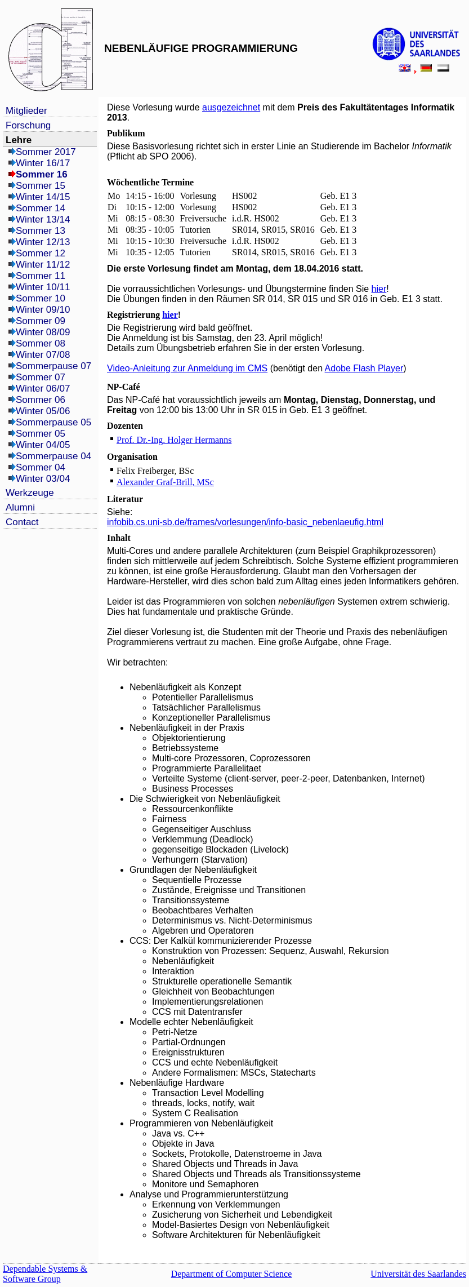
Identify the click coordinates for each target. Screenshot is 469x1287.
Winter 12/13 (43, 242)
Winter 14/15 (43, 197)
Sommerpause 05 (53, 422)
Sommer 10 (40, 298)
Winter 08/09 (43, 332)
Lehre (19, 140)
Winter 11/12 (43, 264)
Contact (22, 522)
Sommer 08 (40, 343)
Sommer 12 (40, 253)
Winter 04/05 (43, 445)
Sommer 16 (42, 174)
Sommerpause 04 (53, 456)
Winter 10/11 (43, 287)
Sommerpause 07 (53, 366)
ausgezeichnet (231, 107)
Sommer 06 (40, 399)
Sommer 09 (40, 321)
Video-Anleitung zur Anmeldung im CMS (187, 368)
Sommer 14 (40, 208)
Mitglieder (26, 110)
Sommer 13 (40, 230)
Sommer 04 (40, 467)
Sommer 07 (40, 377)
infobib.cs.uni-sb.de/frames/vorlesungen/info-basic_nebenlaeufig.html (245, 522)
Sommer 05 (40, 433)
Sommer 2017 (46, 152)
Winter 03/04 (43, 478)
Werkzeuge (30, 492)
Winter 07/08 (43, 354)
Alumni (20, 507)
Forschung (28, 125)
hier (379, 289)
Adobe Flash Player (364, 368)
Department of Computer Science (231, 1274)
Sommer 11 (40, 275)
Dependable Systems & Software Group (45, 1274)
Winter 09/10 (43, 309)
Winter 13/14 (43, 219)
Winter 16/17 (43, 163)
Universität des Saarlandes (418, 1274)
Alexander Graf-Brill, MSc (165, 482)
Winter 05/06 (43, 411)
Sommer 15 (40, 185)
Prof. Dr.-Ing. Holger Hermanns (174, 440)
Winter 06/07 (43, 388)
